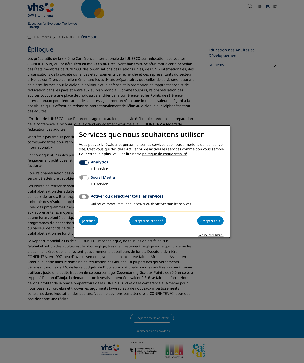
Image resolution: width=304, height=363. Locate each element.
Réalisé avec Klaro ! (211, 235)
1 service (99, 168)
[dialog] (152, 181)
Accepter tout (210, 221)
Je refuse (88, 221)
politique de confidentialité (164, 153)
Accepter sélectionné (147, 221)
